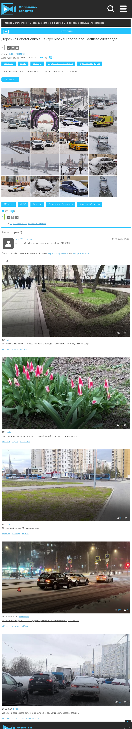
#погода (37, 63)
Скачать (10, 79)
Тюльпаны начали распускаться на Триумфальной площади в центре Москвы (40, 436)
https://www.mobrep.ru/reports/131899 (28, 223)
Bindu (9, 340)
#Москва (8, 63)
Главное (8, 22)
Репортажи (21, 22)
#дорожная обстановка (60, 63)
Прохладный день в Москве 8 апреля (20, 528)
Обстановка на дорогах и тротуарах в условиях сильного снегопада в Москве (40, 620)
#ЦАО (23, 63)
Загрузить (66, 31)
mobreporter (12, 432)
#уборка (23, 349)
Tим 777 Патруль (17, 54)
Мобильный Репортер (19, 9)
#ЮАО (25, 626)
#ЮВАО (25, 534)
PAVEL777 (12, 524)
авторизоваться (81, 253)
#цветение (25, 441)
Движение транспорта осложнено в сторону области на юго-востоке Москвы (40, 713)
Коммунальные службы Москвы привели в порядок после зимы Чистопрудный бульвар (45, 343)
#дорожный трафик (90, 63)
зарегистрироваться (58, 253)
